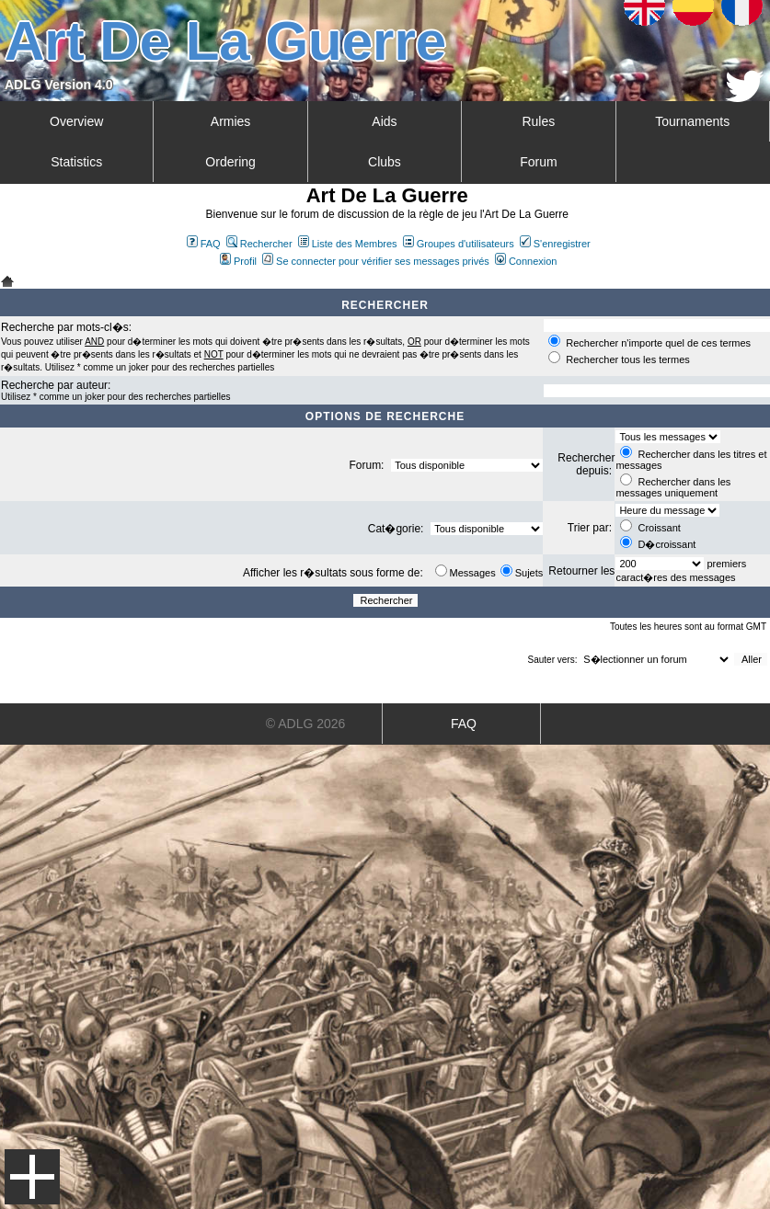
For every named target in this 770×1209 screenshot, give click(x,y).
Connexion (526, 261)
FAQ (204, 243)
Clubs (384, 161)
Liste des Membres (347, 243)
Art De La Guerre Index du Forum (7, 281)
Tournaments (692, 121)
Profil (238, 261)
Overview (76, 121)
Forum (538, 161)
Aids (384, 121)
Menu (32, 1176)
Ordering (230, 161)
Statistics (76, 161)
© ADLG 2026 (306, 723)
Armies (231, 121)
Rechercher (259, 243)
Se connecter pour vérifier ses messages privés (375, 261)
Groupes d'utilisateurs (458, 243)
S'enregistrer (555, 243)
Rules (538, 121)
